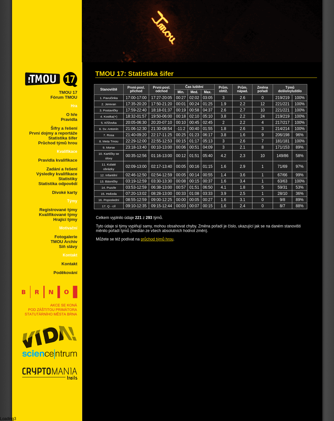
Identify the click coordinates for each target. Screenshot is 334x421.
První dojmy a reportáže (53, 133)
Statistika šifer (62, 138)
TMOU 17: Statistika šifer (134, 73)
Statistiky (67, 178)
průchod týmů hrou (157, 239)
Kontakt (69, 263)
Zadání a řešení (61, 169)
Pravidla (69, 119)
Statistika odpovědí (57, 183)
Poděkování (65, 272)
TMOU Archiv (64, 241)
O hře (71, 114)
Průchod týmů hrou (57, 142)
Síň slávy (68, 246)
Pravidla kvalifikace (57, 160)
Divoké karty (64, 192)
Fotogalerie (65, 236)
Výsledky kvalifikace (56, 173)
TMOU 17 (68, 92)
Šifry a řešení (64, 128)
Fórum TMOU (64, 97)
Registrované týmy (58, 209)
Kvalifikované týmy (58, 214)
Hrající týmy (65, 219)
